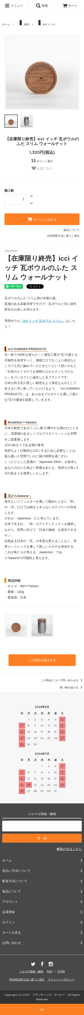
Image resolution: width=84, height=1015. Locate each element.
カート (70, 5)
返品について (71, 230)
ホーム (6, 24)
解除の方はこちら (69, 849)
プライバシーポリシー (61, 979)
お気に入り (42, 168)
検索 (42, 5)
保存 (23, 23)
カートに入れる (42, 219)
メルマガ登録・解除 (31, 971)
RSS (49, 971)
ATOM (61, 971)
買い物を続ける (72, 687)
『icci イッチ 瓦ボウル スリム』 (42, 321)
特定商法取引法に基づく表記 (26, 979)
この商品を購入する (42, 660)
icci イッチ (46, 23)
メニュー (14, 5)
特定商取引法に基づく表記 (63, 235)
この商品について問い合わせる (62, 680)
